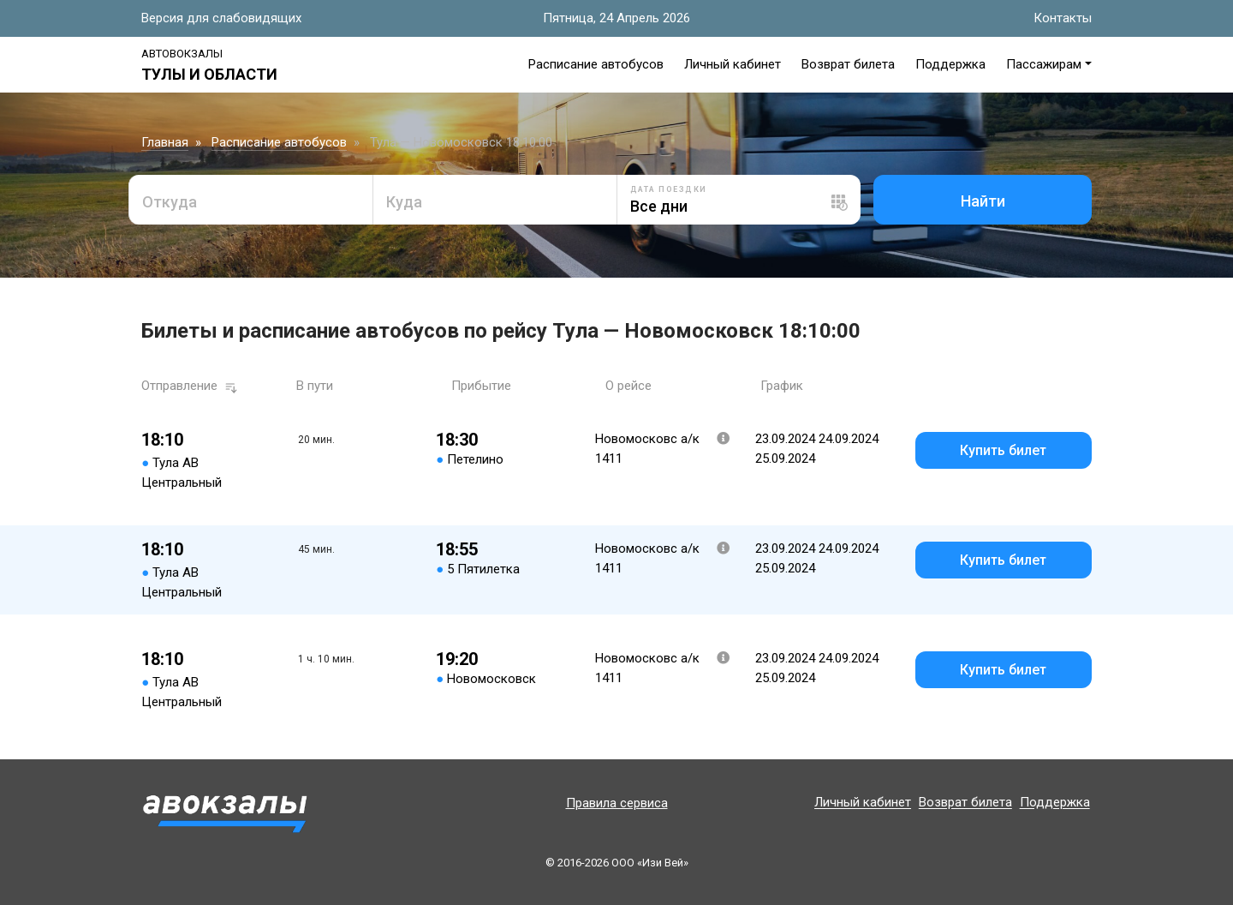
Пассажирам (1043, 64)
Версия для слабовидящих (221, 18)
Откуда (169, 202)
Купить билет (1003, 450)
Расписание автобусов (596, 64)
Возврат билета (848, 64)
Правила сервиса (617, 803)
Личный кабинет (732, 64)
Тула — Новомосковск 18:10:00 (461, 142)
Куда (404, 202)
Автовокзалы (182, 53)
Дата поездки (668, 189)
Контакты (1062, 18)
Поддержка (950, 64)
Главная (164, 142)
